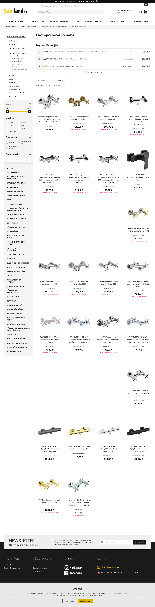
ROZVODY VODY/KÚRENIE (18, 343)
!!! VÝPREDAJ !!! (13, 172)
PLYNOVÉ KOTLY (14, 351)
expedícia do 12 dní (13, 147)
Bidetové (12, 83)
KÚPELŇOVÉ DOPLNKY (117, 22)
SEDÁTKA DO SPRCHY (16, 214)
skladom (12, 142)
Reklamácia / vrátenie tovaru (73, 6)
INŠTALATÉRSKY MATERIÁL (14, 281)
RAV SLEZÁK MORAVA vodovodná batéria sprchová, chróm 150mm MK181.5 (78, 340)
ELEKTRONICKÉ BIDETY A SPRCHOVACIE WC (17, 209)
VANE (76, 22)
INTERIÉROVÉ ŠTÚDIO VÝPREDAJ (16, 178)
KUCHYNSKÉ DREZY (140, 22)
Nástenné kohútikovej (16, 61)
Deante (23, 122)
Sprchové (12, 44)
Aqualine (12, 122)
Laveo (11, 125)
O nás (38, 6)
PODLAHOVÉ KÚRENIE (16, 339)
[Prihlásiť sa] (118, 11)
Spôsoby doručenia (58, 6)
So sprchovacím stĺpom (19, 69)
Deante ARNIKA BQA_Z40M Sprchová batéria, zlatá (79, 447)
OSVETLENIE (12, 223)
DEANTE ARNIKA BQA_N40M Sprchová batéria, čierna (138, 449)
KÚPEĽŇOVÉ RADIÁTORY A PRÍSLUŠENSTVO (18, 329)
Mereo (23, 125)
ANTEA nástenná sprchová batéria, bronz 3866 (78, 118)
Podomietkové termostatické (18, 51)
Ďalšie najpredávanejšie (94, 72)
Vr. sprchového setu (18, 67)
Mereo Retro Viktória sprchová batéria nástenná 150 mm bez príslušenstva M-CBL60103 (108, 179)
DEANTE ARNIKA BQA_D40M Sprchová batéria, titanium (69, 59)
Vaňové (11, 76)
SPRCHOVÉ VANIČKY (16, 191)
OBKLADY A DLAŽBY (15, 305)
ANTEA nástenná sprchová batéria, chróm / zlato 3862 (138, 229)
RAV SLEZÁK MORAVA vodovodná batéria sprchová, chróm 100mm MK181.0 (138, 340)
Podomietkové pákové (16, 48)
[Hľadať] (102, 12)
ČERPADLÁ (11, 301)
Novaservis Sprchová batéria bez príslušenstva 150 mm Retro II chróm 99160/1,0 (79, 503)
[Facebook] (73, 573)
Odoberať (139, 542)
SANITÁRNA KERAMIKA (59, 22)
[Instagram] (73, 568)
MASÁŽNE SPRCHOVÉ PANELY (16, 243)
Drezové (11, 79)
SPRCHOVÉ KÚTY (37, 22)
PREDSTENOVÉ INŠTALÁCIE (13, 249)
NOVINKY (11, 168)
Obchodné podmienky (40, 568)
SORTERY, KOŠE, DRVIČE (17, 267)
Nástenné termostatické (16, 59)
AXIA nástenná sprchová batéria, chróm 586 (108, 282)
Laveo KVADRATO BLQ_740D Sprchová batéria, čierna (138, 177)
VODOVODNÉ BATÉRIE (15, 22)
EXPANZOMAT (13, 335)
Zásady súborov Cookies (12, 565)
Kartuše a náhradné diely (17, 93)
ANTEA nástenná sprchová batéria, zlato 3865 (66, 66)
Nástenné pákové (14, 56)
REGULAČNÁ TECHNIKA (17, 347)
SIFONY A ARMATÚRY (16, 271)
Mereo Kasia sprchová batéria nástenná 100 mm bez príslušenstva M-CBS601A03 (78, 52)
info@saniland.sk (110, 567)
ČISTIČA (10, 276)
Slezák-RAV (13, 131)
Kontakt (85, 6)
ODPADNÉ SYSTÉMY (15, 286)
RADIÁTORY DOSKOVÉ (16, 324)
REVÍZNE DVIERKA (14, 313)
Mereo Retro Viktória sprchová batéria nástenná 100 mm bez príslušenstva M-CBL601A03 (49, 179)
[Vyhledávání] (70, 12)
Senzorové (12, 96)
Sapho (23, 128)
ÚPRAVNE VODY (14, 297)
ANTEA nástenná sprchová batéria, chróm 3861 (108, 118)
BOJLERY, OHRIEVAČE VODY (16, 319)
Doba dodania (37, 571)
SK (146, 4)
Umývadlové (13, 41)
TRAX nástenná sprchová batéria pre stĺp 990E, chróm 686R (138, 284)
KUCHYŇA (11, 259)
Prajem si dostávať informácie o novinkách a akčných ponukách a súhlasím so (74, 542)
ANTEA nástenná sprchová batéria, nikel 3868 (78, 282)
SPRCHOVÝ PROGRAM (16, 183)
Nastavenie (69, 601)
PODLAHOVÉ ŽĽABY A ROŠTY (16, 237)
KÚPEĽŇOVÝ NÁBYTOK (94, 22)
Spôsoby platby (46, 6)
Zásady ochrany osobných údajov (14, 568)
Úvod (34, 565)
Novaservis (12, 128)
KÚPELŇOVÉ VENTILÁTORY (13, 291)
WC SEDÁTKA (12, 231)
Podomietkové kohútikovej (17, 54)
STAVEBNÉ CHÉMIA (15, 309)
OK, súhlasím (85, 601)
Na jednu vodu (14, 86)
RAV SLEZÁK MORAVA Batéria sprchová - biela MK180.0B (49, 340)
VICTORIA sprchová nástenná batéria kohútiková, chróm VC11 (108, 340)
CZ (149, 4)
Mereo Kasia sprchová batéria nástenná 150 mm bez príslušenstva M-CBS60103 (79, 179)
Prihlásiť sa (125, 13)
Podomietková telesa (16, 89)
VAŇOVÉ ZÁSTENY (15, 204)
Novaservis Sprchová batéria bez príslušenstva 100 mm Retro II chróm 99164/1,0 (49, 119)
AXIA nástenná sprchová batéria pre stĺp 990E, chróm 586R (138, 393)
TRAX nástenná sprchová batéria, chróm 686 (49, 282)
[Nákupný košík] (145, 11)
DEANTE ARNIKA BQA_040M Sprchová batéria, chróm (108, 449)
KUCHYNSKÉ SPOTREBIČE (18, 263)
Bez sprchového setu (18, 64)
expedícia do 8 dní (26, 142)
